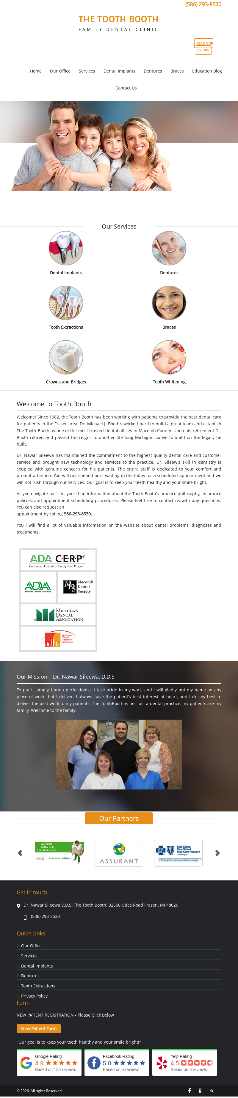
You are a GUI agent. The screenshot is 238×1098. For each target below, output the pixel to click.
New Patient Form (39, 1028)
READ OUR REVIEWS (204, 46)
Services (29, 956)
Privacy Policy (34, 996)
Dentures (169, 273)
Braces (169, 327)
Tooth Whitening (169, 382)
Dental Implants (66, 273)
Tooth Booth (119, 25)
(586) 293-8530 (203, 4)
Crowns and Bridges (66, 382)
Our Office (31, 945)
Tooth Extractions (66, 327)
